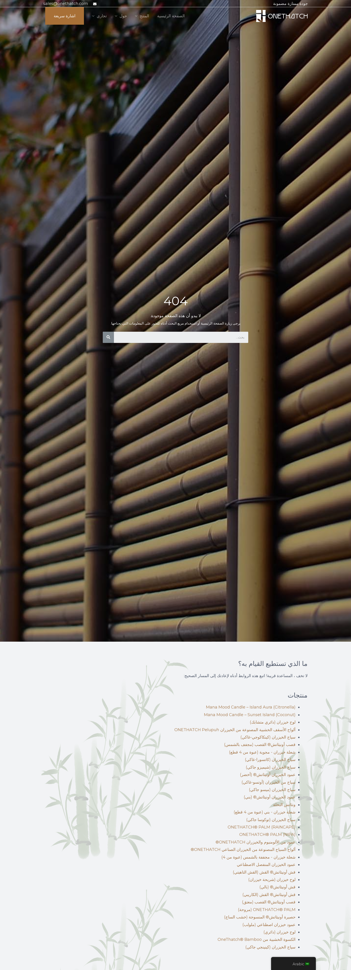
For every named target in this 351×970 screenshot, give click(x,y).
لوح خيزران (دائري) (279, 932)
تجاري (102, 15)
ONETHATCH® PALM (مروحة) (266, 909)
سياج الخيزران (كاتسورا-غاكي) (270, 759)
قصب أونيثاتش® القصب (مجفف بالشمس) (259, 744)
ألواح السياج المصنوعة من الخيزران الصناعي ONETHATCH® (243, 849)
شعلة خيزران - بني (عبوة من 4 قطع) (264, 812)
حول (123, 15)
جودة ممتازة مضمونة (290, 3)
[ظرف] (94, 4)
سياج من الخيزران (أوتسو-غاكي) (268, 782)
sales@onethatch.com (65, 3)
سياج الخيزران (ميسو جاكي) (272, 789)
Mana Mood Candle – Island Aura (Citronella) (250, 707)
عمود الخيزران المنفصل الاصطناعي (266, 864)
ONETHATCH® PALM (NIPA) (267, 834)
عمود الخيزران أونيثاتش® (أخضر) (267, 774)
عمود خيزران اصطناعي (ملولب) (268, 924)
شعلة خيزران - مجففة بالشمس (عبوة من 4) (258, 857)
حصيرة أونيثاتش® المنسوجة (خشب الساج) (259, 917)
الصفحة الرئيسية (171, 15)
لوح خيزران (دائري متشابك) (272, 722)
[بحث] (108, 337)
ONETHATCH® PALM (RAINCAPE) (261, 827)
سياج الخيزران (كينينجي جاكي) (270, 947)
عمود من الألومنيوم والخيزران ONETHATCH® (255, 842)
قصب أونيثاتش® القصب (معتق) (268, 902)
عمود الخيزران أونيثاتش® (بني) (269, 797)
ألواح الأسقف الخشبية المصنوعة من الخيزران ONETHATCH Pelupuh (234, 729)
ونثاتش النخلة (284, 804)
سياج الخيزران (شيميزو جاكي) (270, 767)
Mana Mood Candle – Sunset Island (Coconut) (249, 714)
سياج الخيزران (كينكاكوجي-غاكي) (267, 737)
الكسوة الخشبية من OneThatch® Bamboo (256, 939)
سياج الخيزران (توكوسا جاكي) (270, 819)
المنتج (144, 15)
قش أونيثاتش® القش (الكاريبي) (268, 894)
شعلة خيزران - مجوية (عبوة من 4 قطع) (262, 752)
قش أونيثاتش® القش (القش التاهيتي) (264, 872)
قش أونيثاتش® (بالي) (277, 887)
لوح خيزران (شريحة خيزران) (271, 879)
